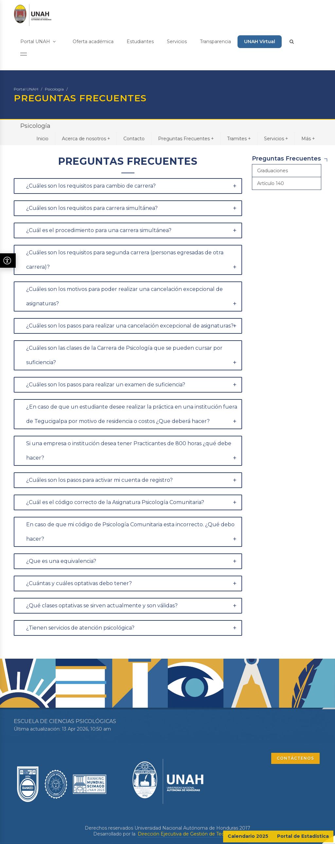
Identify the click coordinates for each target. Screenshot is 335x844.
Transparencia (215, 41)
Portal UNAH (38, 41)
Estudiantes (140, 41)
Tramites (239, 138)
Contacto (134, 139)
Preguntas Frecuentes (186, 138)
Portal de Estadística (303, 836)
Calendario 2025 (248, 836)
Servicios (177, 41)
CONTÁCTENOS (295, 758)
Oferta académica (93, 41)
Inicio (42, 139)
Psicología (54, 89)
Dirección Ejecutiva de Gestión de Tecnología (189, 834)
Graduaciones (272, 171)
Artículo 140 (270, 183)
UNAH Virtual (259, 41)
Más (308, 138)
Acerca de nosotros (86, 138)
